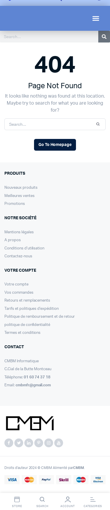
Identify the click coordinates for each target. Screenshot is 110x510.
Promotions (14, 204)
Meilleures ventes (19, 196)
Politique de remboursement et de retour (39, 317)
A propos (12, 240)
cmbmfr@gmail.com (33, 385)
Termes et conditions (22, 333)
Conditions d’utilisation (24, 248)
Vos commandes (18, 293)
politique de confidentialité (27, 325)
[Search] (104, 36)
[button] (95, 18)
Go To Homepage (55, 145)
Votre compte (16, 284)
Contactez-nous (18, 256)
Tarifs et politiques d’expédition (31, 309)
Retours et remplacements (27, 300)
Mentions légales (19, 232)
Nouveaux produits (21, 188)
